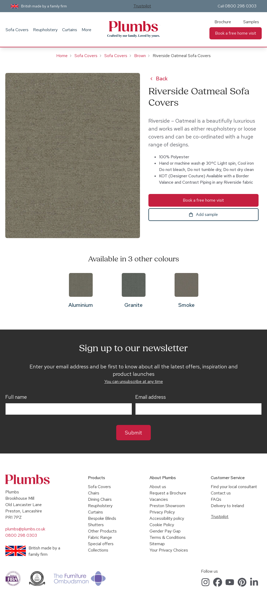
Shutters (96, 524)
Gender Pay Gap (165, 531)
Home (62, 55)
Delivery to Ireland (227, 505)
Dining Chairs (100, 499)
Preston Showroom (167, 505)
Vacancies (158, 499)
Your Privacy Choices (168, 550)
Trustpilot (142, 6)
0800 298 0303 (240, 6)
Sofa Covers (17, 30)
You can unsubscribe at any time (133, 381)
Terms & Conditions (167, 537)
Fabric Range (100, 537)
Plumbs (133, 26)
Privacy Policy (162, 512)
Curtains (69, 30)
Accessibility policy (166, 518)
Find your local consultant (234, 486)
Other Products (102, 531)
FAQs (216, 499)
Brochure (222, 22)
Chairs (93, 493)
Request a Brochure (167, 493)
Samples (251, 22)
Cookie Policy (161, 524)
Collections (98, 550)
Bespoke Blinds (102, 518)
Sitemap (157, 544)
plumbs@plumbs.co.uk (25, 529)
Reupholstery (45, 30)
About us (157, 486)
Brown (140, 55)
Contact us (221, 493)
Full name (16, 397)
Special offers (101, 544)
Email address (150, 397)
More (86, 30)
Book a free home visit (235, 33)
